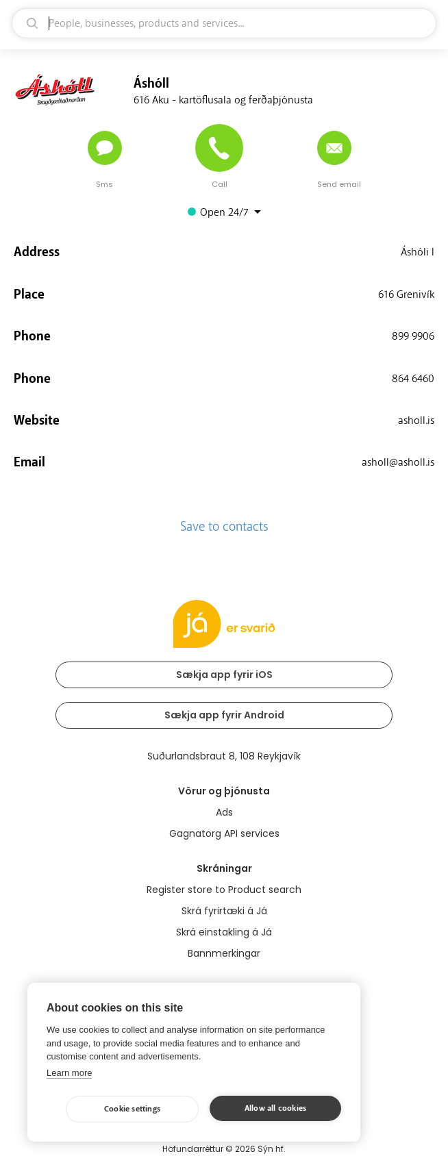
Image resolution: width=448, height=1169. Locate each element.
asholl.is (416, 420)
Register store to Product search (224, 889)
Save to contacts (224, 526)
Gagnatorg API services (224, 833)
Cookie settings (132, 1109)
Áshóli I (417, 252)
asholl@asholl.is (398, 462)
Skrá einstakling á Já (224, 932)
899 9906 (413, 336)
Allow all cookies (275, 1108)
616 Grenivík (406, 294)
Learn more (69, 1073)
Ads (224, 812)
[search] (224, 23)
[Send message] (105, 148)
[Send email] (334, 148)
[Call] (219, 148)
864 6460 (413, 379)
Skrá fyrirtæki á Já (224, 911)
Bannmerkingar (224, 953)
